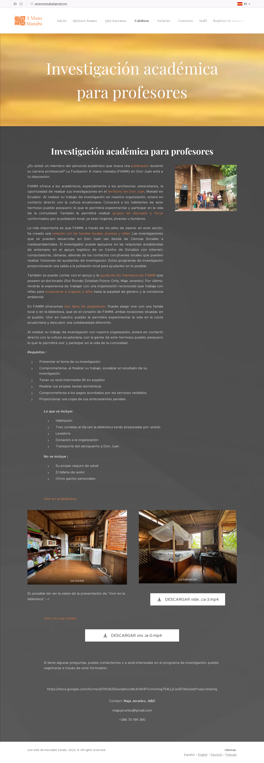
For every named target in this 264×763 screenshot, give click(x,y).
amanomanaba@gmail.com (51, 4)
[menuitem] (63, 21)
